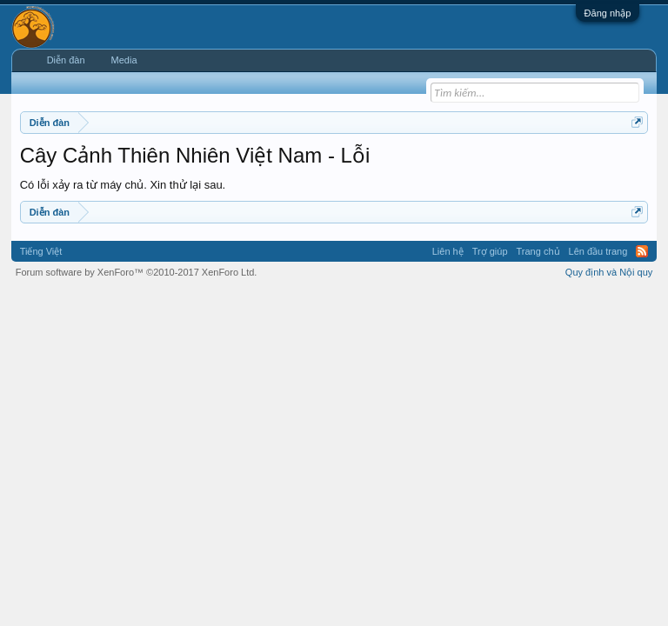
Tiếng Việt (41, 251)
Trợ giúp (490, 251)
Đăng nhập (607, 13)
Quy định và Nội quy (609, 272)
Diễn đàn (66, 60)
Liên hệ (448, 251)
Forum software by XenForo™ (136, 272)
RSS (642, 251)
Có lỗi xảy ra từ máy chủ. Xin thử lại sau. (123, 184)
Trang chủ (538, 251)
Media (124, 60)
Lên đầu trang (598, 251)
